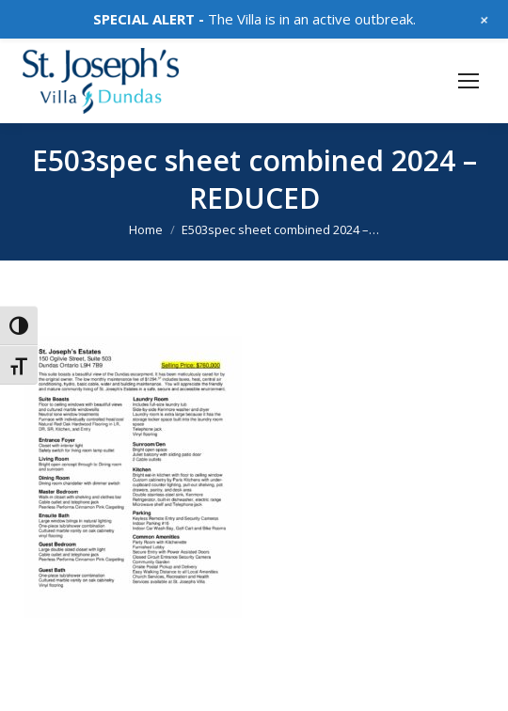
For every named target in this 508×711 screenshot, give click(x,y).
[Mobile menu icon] (468, 81)
